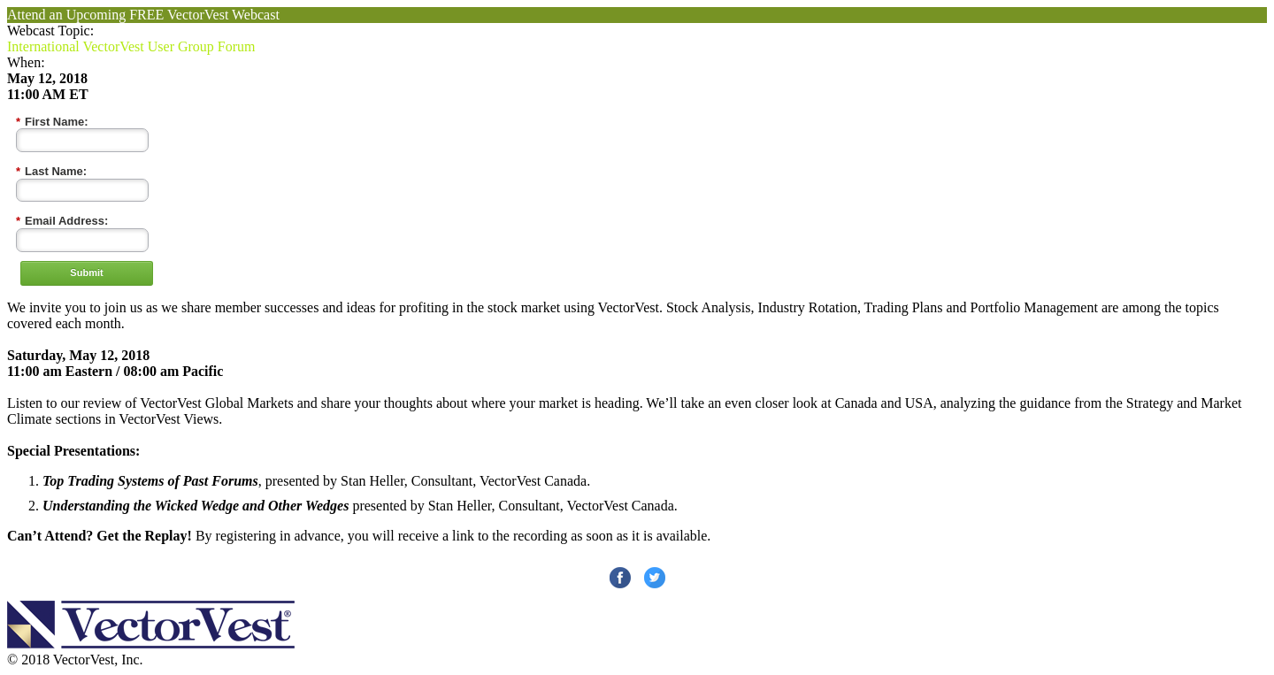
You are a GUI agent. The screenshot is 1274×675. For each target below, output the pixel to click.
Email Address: (62, 221)
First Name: (52, 122)
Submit (86, 272)
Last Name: (51, 172)
